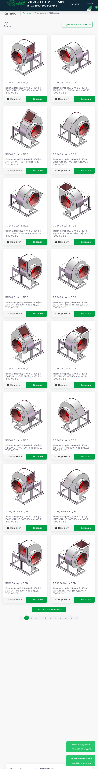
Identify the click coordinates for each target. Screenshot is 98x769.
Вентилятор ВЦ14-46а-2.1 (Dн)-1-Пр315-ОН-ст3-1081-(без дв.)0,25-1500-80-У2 (71, 91)
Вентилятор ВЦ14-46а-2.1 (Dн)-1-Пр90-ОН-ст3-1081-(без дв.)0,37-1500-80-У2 (24, 515)
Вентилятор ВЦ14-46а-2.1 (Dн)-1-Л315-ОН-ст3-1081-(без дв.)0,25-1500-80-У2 (24, 232)
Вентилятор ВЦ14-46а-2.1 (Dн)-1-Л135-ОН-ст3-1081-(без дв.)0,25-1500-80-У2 (71, 162)
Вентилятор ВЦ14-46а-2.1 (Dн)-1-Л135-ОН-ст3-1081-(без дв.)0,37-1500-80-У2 (71, 515)
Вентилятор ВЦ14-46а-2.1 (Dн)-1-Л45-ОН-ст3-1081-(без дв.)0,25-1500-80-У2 (24, 162)
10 (71, 612)
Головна (27, 15)
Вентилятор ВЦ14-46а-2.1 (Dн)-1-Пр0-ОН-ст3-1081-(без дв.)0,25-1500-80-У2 (71, 232)
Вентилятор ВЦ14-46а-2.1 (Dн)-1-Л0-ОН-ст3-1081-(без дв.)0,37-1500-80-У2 (71, 585)
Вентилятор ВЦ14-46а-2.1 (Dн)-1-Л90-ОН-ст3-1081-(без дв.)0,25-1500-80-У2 (24, 303)
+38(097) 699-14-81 (81, 747)
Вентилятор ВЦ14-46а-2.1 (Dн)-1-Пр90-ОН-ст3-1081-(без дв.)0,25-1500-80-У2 (24, 91)
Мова (90, 3)
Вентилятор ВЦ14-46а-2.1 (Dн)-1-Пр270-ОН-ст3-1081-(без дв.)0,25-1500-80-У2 (25, 444)
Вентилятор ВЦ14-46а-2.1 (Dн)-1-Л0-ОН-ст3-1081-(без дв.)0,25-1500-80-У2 (71, 373)
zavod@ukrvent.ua (81, 761)
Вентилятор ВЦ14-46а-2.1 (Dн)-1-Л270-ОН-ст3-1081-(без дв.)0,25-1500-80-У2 (71, 303)
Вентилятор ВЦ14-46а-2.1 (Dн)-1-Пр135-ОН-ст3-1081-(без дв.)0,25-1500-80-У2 (71, 444)
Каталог (73, 3)
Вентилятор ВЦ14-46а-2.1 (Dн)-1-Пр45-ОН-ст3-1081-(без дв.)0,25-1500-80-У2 (24, 373)
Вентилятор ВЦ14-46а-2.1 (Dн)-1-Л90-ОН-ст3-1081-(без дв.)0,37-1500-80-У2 (24, 585)
